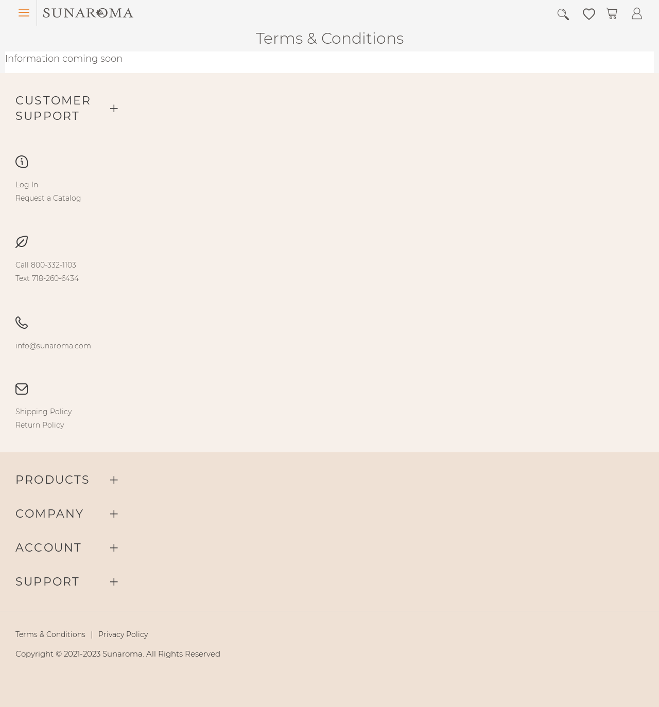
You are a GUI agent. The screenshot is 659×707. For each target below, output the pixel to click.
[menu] (329, 191)
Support (47, 582)
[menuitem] (26, 184)
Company (49, 514)
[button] (589, 13)
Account (48, 548)
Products (53, 480)
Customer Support (53, 108)
